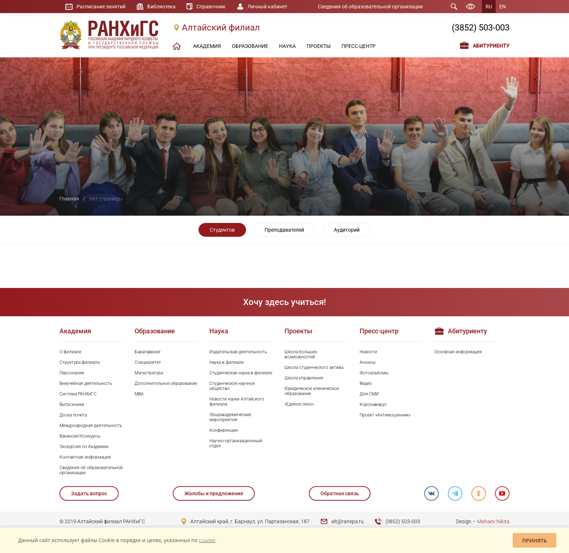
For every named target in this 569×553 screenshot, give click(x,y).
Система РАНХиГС (78, 394)
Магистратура (149, 372)
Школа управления (303, 378)
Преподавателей (284, 230)
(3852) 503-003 (480, 28)
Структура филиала (79, 362)
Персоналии (72, 372)
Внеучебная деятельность (86, 383)
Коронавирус (373, 404)
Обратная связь (339, 493)
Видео (366, 383)
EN (502, 6)
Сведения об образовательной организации (370, 6)
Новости (368, 351)
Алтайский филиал (221, 28)
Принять (534, 540)
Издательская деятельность (238, 351)
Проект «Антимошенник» (385, 415)
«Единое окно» (299, 404)
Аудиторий (347, 230)
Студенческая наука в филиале (240, 372)
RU (489, 6)
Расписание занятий (101, 6)
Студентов (222, 230)
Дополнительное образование (166, 383)
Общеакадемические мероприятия (230, 417)
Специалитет (148, 362)
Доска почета (73, 415)
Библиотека (161, 6)
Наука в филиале (226, 362)
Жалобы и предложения (213, 493)
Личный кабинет (268, 6)
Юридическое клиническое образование (311, 391)
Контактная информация (85, 457)
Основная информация (458, 351)
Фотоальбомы (374, 372)
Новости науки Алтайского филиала (236, 402)
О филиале (70, 351)
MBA (139, 394)
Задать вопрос (89, 493)
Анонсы (368, 362)
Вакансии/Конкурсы (80, 436)
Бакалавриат (148, 351)
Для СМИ (369, 394)
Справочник (211, 6)
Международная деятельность (91, 425)
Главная (69, 198)
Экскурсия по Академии (84, 446)
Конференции (223, 430)
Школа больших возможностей (300, 354)
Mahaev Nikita (493, 521)
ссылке (207, 540)
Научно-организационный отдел (235, 443)
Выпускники (72, 404)
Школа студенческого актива (313, 367)
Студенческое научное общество (232, 386)
